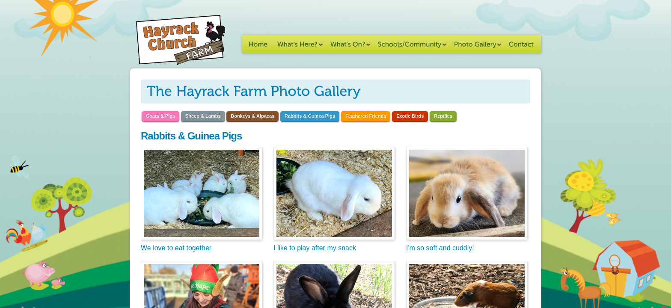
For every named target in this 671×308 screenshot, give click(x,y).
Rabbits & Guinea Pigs (310, 115)
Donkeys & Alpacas (252, 115)
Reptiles (443, 115)
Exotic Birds (410, 115)
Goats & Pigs (160, 115)
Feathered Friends (365, 115)
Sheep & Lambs (203, 115)
